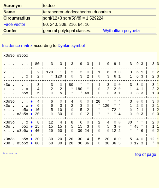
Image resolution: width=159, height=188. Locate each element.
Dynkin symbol (71, 45)
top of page (145, 154)
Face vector (14, 24)
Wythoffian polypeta (121, 30)
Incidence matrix (17, 45)
